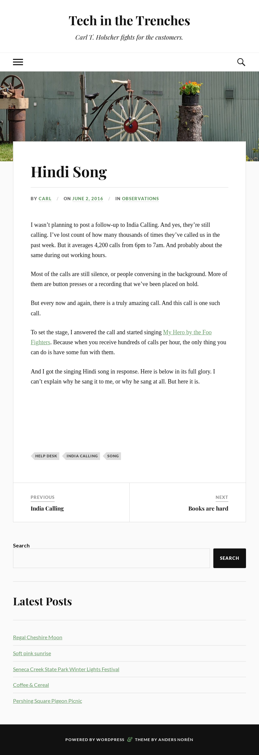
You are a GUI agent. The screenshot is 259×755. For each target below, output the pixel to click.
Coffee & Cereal (31, 684)
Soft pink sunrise (32, 653)
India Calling (47, 508)
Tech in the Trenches (129, 20)
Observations (140, 198)
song (113, 456)
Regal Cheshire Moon (37, 637)
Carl (45, 198)
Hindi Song (69, 171)
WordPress (110, 739)
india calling (82, 456)
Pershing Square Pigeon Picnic (47, 700)
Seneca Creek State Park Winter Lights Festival (66, 669)
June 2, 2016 (87, 198)
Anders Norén (175, 739)
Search (21, 545)
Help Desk (46, 456)
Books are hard (208, 508)
